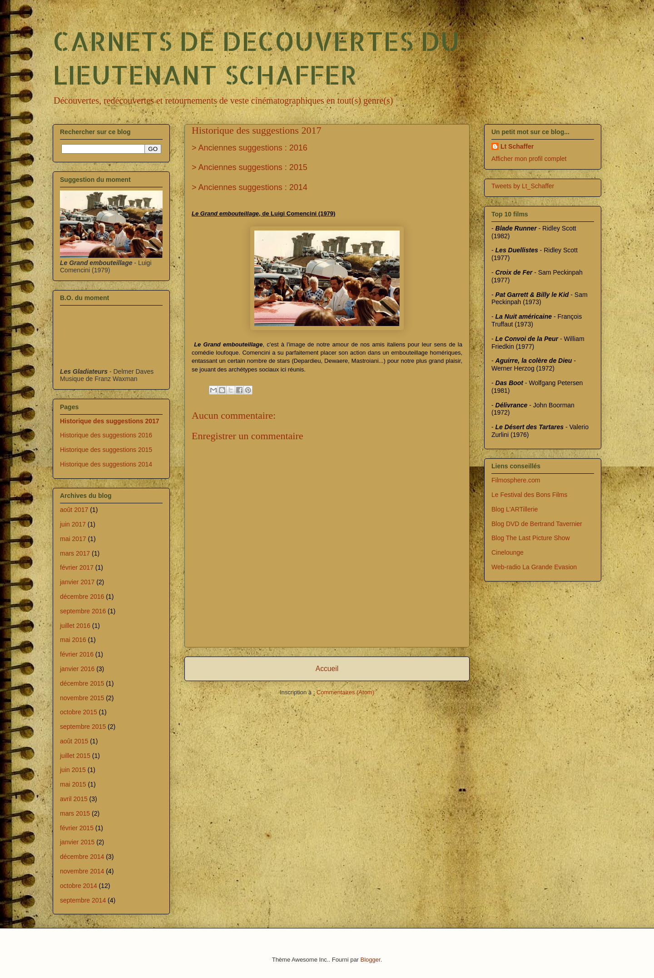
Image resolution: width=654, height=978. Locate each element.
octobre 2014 (78, 885)
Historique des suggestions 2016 (106, 435)
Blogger (371, 959)
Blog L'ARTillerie (514, 509)
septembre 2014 (83, 900)
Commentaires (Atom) (345, 692)
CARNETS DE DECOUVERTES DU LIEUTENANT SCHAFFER (256, 57)
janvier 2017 (77, 582)
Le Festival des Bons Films (529, 494)
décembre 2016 (82, 596)
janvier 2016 (77, 668)
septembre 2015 (83, 726)
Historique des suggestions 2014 (106, 464)
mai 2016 (73, 639)
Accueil (327, 668)
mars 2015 (75, 813)
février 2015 (77, 828)
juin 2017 (73, 524)
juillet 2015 (75, 755)
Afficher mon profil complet (528, 158)
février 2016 (77, 654)
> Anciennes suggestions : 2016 (249, 147)
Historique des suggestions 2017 (109, 421)
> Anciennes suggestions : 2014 (249, 187)
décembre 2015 (82, 683)
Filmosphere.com (515, 480)
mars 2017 (75, 553)
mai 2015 (73, 784)
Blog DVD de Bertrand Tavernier (536, 523)
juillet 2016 (75, 625)
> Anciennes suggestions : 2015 (249, 167)
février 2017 (77, 567)
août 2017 (74, 509)
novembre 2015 (82, 698)
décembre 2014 (82, 856)
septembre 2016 (83, 611)
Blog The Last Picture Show (530, 538)
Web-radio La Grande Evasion (534, 567)
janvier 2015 (77, 842)
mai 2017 (73, 538)
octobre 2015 (78, 712)
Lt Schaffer (517, 146)
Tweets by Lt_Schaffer (522, 186)
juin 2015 (73, 769)
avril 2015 (74, 798)
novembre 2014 (82, 871)
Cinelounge (507, 552)
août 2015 (74, 741)
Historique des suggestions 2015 (106, 449)
